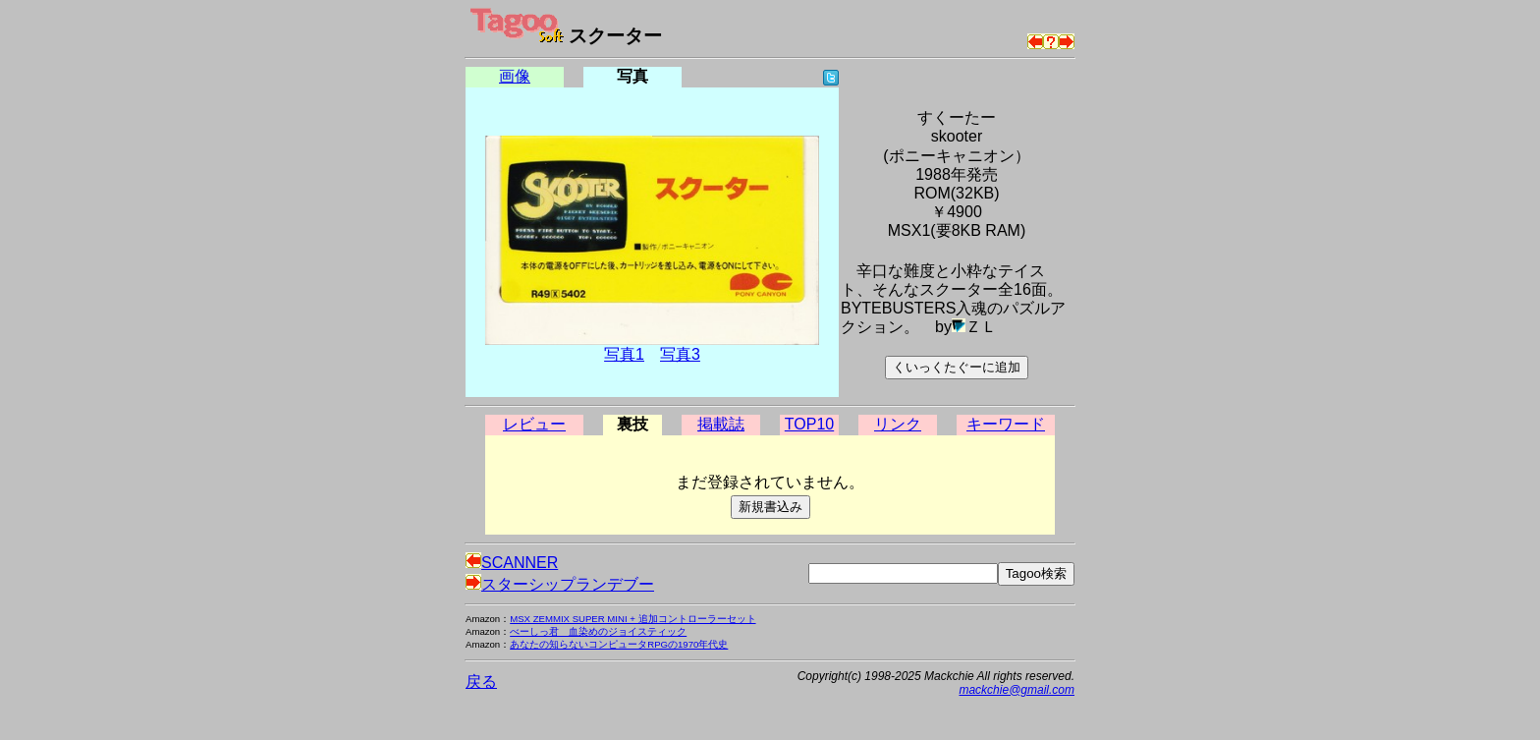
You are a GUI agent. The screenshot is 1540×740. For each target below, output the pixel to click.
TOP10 (809, 424)
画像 (514, 76)
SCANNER (512, 562)
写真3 (680, 354)
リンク (897, 424)
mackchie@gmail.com (1016, 690)
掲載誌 (720, 424)
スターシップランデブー (560, 584)
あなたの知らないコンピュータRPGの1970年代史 (619, 644)
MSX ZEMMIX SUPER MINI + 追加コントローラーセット (632, 618)
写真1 (624, 354)
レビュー (534, 424)
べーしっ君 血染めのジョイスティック (598, 631)
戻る (481, 681)
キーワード (1005, 424)
